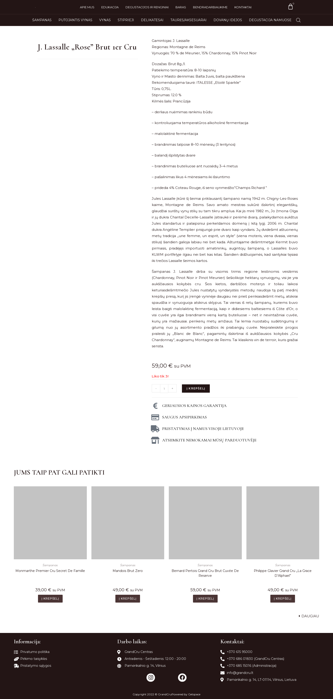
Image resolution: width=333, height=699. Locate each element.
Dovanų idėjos (227, 20)
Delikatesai (152, 20)
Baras (180, 7)
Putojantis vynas (75, 20)
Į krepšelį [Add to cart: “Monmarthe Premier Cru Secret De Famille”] (50, 598)
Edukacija (110, 7)
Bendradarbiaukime (210, 7)
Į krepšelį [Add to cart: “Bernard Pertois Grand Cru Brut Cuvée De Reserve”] (205, 598)
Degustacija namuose (270, 20)
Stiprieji (126, 20)
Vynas (105, 20)
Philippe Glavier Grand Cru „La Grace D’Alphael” (283, 573)
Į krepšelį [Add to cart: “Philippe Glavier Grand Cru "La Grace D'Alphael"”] (283, 598)
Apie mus (87, 7)
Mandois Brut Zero (128, 571)
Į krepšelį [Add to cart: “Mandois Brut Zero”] (128, 598)
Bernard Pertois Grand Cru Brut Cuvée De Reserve (205, 573)
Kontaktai (242, 7)
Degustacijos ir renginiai (147, 7)
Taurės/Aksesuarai (188, 20)
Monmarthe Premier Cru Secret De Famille (50, 571)
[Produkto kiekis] (164, 388)
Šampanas (42, 20)
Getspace (194, 694)
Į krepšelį (196, 388)
